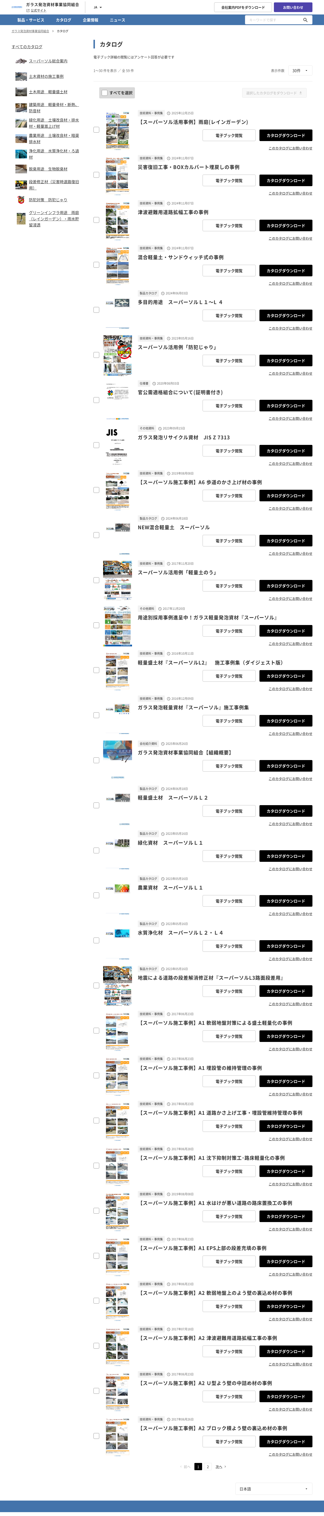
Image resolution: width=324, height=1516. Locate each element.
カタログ (63, 20)
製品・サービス (30, 20)
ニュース (117, 20)
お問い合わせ (293, 7)
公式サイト (36, 10)
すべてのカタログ (27, 46)
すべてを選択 (117, 92)
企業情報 (90, 20)
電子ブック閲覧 (229, 135)
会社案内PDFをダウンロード (243, 7)
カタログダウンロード (286, 135)
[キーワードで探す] (305, 19)
